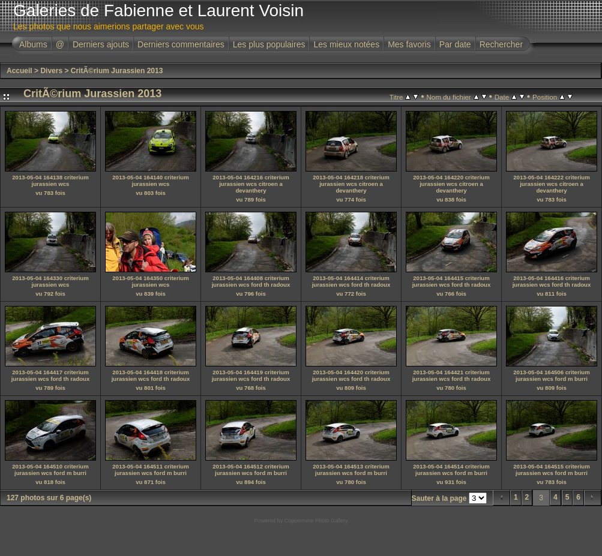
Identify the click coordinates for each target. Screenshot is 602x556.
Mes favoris (409, 44)
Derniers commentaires (180, 44)
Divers (51, 71)
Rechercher (501, 44)
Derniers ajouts (101, 44)
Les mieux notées (346, 44)
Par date (455, 44)
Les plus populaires (269, 44)
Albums (33, 44)
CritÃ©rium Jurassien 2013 (117, 71)
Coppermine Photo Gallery (316, 521)
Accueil (19, 71)
